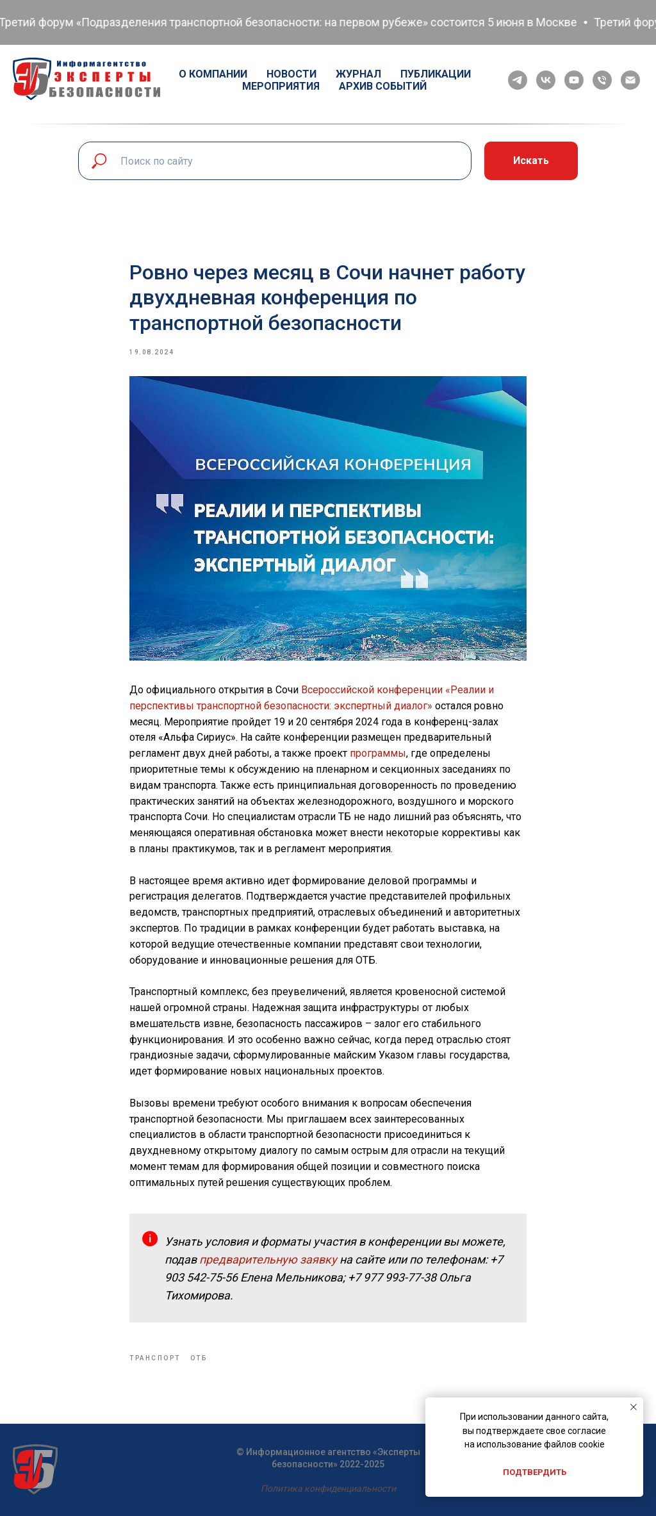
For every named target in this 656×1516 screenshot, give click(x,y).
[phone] (602, 80)
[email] (630, 80)
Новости (291, 74)
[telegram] (517, 80)
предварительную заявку (269, 1259)
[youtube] (574, 80)
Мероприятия (281, 86)
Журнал (358, 74)
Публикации (435, 74)
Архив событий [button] (383, 86)
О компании (213, 74)
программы (378, 753)
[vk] (545, 80)
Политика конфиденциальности (328, 1488)
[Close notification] (633, 1407)
